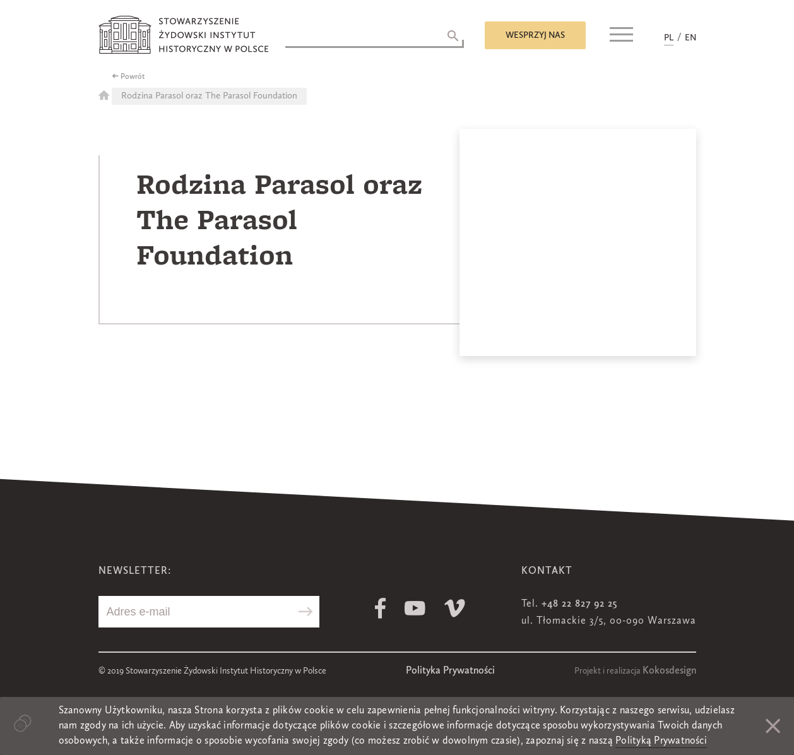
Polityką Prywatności (661, 741)
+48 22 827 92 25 (579, 604)
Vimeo (455, 608)
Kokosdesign (669, 671)
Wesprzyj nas (535, 35)
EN (690, 37)
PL (668, 37)
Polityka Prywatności (450, 671)
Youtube (415, 608)
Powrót (133, 77)
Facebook (380, 608)
